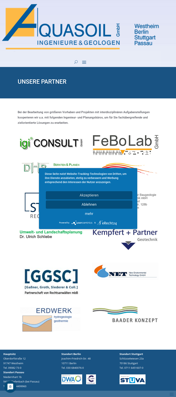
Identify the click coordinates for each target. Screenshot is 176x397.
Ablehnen (89, 204)
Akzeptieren (89, 195)
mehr (89, 214)
